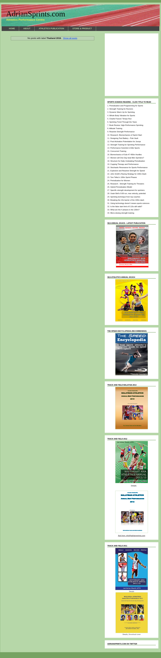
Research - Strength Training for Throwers (127, 184)
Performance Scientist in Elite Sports (125, 148)
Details (133, 486)
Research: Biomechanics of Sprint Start (126, 135)
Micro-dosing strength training (122, 213)
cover (139, 634)
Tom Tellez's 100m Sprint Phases (123, 177)
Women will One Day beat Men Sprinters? (127, 158)
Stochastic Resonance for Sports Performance (129, 167)
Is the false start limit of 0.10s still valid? (126, 206)
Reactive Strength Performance (121, 132)
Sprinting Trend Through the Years (123, 122)
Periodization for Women (120, 180)
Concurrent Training (118, 151)
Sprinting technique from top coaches (125, 197)
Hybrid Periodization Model (121, 187)
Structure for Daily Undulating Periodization (127, 161)
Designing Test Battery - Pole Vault (124, 138)
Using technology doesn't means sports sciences (130, 203)
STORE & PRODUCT (82, 28)
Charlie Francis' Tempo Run (120, 119)
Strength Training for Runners (121, 109)
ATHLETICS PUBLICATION (51, 28)
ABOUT (26, 28)
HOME (12, 28)
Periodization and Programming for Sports (126, 106)
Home (52, 46)
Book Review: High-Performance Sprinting (126, 125)
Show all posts (70, 38)
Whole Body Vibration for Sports (122, 115)
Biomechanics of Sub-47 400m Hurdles (126, 155)
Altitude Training (115, 128)
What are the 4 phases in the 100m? (125, 210)
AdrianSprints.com (35, 14)
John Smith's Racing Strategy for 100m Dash (128, 174)
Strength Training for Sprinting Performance (127, 145)
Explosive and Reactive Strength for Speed (127, 171)
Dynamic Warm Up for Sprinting (122, 112)
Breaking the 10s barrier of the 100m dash (127, 200)
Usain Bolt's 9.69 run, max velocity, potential (128, 193)
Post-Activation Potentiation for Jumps (125, 141)
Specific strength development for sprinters (127, 190)
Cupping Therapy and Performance (124, 164)
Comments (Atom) (35, 50)
